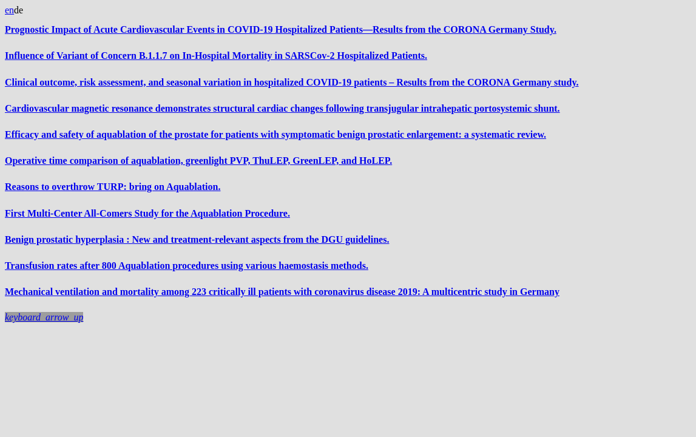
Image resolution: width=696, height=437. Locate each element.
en (9, 10)
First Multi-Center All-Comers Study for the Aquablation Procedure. (147, 213)
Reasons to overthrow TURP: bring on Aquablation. (112, 186)
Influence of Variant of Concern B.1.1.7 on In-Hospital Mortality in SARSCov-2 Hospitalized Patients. (216, 55)
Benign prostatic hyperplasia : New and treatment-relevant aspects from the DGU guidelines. (197, 239)
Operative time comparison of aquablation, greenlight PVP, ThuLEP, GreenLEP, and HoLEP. (198, 160)
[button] (44, 317)
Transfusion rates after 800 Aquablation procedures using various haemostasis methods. (186, 265)
